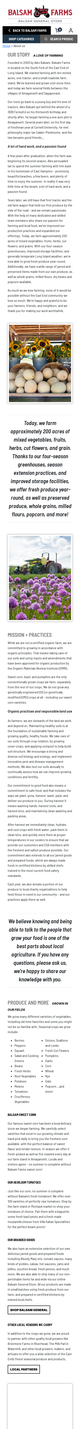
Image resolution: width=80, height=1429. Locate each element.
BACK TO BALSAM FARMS (27, 30)
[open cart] (57, 30)
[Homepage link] (40, 14)
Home (6, 46)
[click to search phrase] (46, 39)
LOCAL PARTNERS (23, 1369)
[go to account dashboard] (71, 30)
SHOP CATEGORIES (21, 39)
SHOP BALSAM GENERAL (29, 1310)
